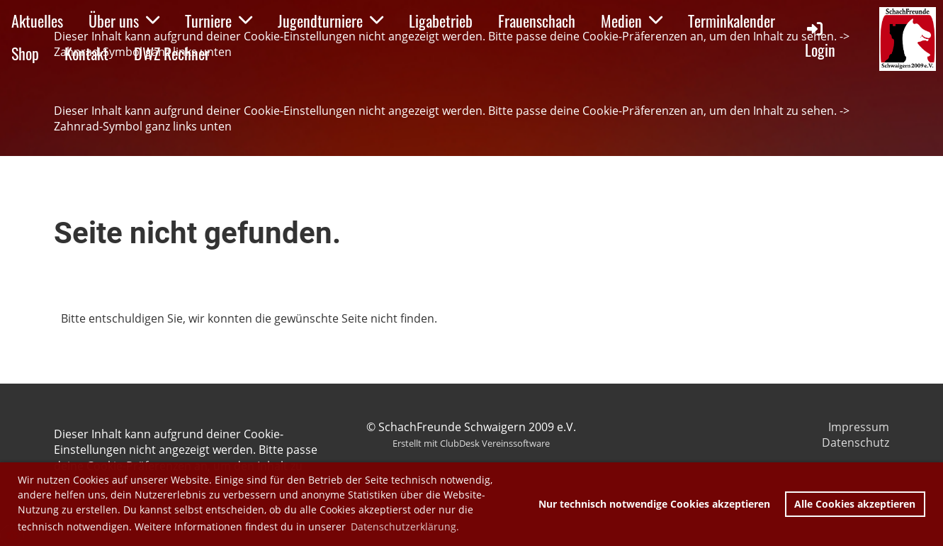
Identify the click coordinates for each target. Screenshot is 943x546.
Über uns (124, 20)
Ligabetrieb (441, 20)
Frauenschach (536, 20)
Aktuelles (37, 20)
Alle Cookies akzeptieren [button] (854, 504)
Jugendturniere (330, 20)
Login (820, 40)
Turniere (218, 20)
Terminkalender (731, 20)
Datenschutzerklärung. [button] (405, 526)
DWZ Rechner (172, 53)
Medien (631, 20)
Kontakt (86, 53)
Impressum (858, 427)
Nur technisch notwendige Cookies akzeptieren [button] (654, 504)
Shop (25, 53)
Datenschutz (855, 442)
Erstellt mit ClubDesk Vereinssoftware (471, 443)
